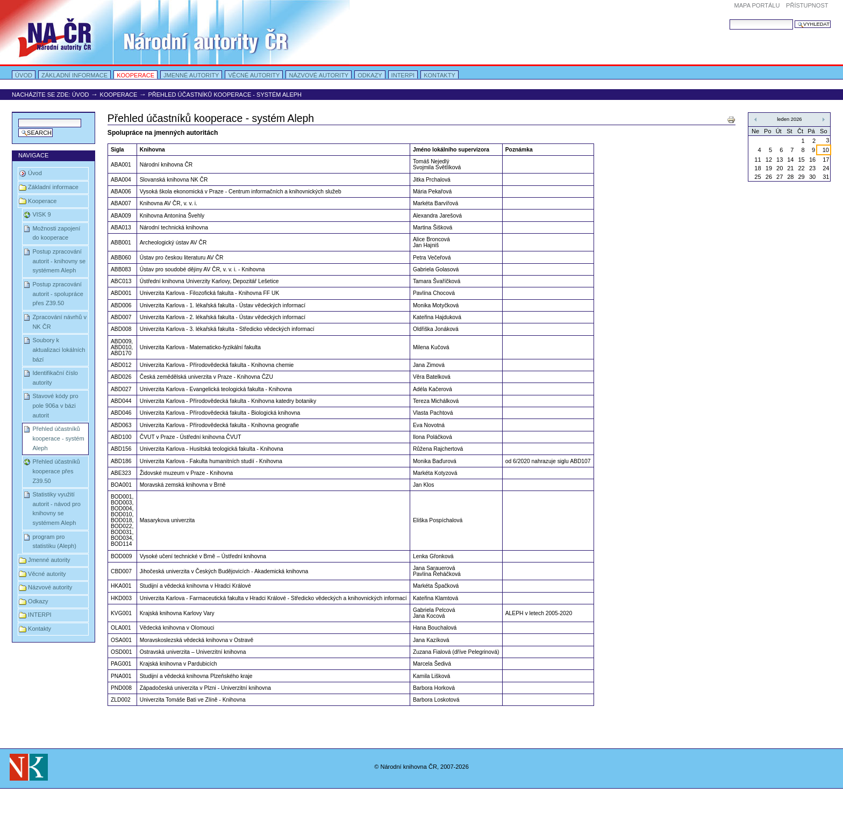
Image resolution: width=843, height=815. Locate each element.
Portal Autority (174, 32)
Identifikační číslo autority (55, 378)
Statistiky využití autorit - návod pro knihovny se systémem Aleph (56, 508)
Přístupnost (807, 5)
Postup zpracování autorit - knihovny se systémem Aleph (58, 260)
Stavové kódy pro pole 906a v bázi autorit (55, 405)
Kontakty (439, 75)
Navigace (33, 155)
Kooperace (135, 75)
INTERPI (403, 75)
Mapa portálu (757, 5)
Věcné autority (254, 75)
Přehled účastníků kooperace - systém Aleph (58, 438)
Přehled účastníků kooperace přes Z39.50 (56, 471)
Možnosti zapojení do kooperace (56, 233)
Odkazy (370, 75)
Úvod (23, 75)
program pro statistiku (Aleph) (54, 541)
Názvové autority (318, 75)
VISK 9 (41, 214)
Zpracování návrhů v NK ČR (59, 322)
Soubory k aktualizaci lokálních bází (58, 349)
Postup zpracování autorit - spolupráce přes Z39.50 (57, 293)
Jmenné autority (191, 75)
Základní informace (74, 75)
